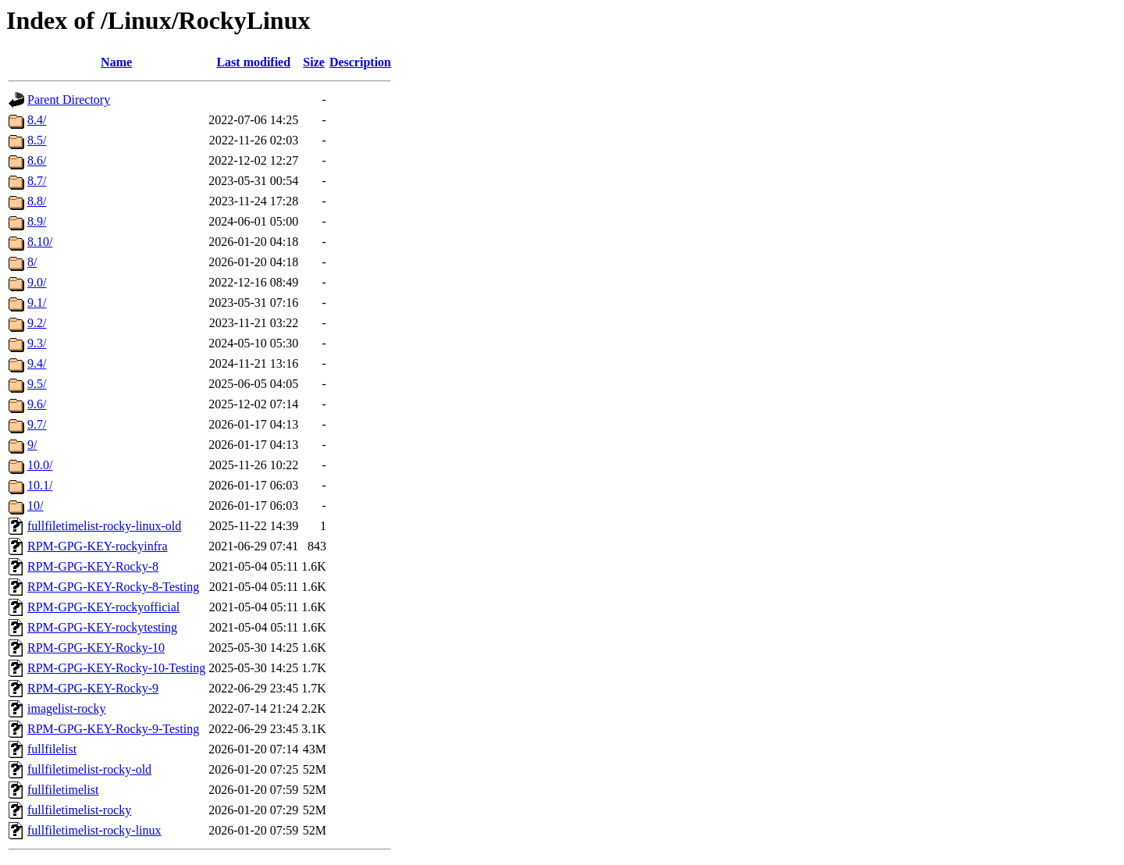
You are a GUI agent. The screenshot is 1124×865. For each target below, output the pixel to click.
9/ (32, 444)
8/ (32, 262)
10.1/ (39, 485)
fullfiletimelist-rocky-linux (94, 830)
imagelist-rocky (66, 708)
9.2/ (36, 322)
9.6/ (36, 404)
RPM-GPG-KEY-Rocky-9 (92, 688)
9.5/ (36, 383)
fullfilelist (51, 749)
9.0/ (36, 282)
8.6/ (36, 160)
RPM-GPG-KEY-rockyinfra (97, 546)
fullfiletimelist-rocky (79, 810)
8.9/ (36, 221)
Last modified (253, 62)
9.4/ (36, 363)
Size (314, 62)
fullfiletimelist (63, 789)
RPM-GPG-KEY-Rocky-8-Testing (113, 586)
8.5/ (36, 140)
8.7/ (36, 180)
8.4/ (36, 119)
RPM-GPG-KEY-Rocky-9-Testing (113, 728)
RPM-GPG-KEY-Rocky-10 (96, 647)
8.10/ (39, 241)
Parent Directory (68, 99)
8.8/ (36, 201)
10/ (35, 505)
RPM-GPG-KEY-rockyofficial (103, 607)
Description (360, 62)
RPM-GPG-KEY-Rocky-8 (92, 566)
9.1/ (36, 302)
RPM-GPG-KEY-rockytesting (102, 627)
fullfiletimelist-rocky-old (89, 769)
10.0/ (39, 465)
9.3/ (36, 343)
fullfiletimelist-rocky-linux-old (104, 525)
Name (116, 62)
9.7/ (36, 424)
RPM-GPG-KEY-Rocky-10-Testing (116, 668)
